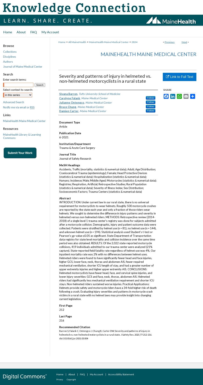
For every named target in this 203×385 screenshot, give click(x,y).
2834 (134, 42)
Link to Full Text (179, 77)
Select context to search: (18, 89)
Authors (8, 61)
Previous (170, 42)
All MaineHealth (77, 42)
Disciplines (9, 56)
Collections (10, 51)
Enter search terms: (14, 79)
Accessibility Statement (121, 374)
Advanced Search (13, 102)
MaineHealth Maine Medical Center (109, 42)
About (71, 374)
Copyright (71, 379)
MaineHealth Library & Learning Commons (22, 136)
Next (184, 42)
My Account (96, 374)
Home (61, 42)
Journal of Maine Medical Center (22, 66)
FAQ (82, 374)
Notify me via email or (19, 107)
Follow (150, 98)
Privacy (59, 379)
